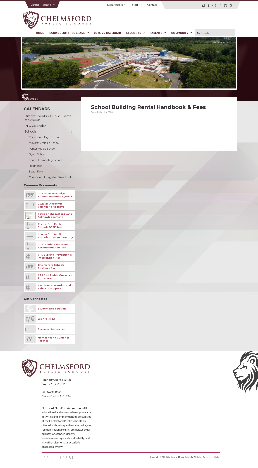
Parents (158, 33)
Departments (117, 4)
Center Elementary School (45, 160)
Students (135, 33)
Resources (30, 98)
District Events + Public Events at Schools (48, 118)
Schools (49, 4)
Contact (152, 4)
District (35, 4)
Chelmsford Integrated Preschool (50, 177)
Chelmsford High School (44, 137)
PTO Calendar (35, 126)
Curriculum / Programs (69, 33)
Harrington (35, 165)
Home (40, 33)
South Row (36, 171)
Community (181, 33)
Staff (137, 4)
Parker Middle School (42, 148)
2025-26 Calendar (107, 33)
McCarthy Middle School (44, 143)
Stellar (217, 457)
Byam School (37, 154)
